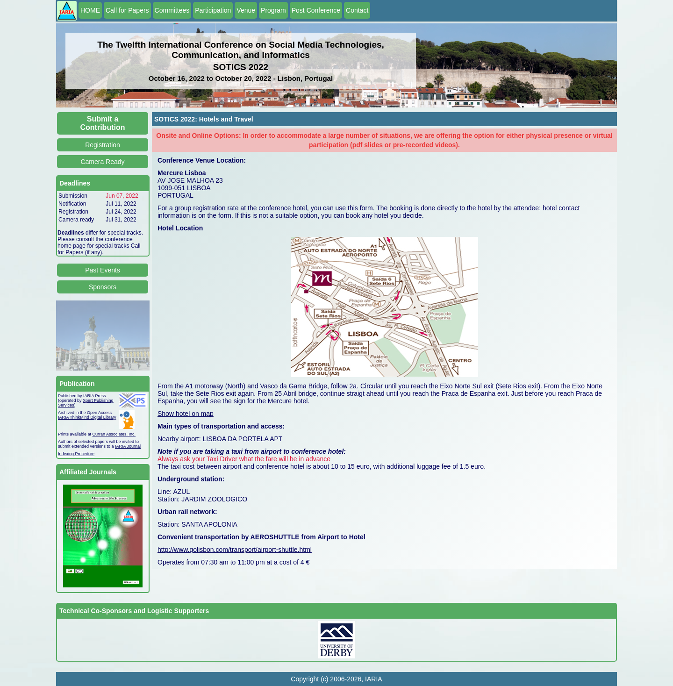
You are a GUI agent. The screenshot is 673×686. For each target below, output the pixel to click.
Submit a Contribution (102, 123)
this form (360, 208)
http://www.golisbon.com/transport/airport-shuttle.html (235, 549)
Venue (245, 10)
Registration (102, 145)
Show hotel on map (186, 413)
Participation (213, 10)
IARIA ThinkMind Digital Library (87, 417)
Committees (172, 10)
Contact (357, 10)
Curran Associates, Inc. (114, 434)
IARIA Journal (128, 446)
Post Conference (316, 10)
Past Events (102, 270)
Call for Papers (127, 10)
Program (273, 10)
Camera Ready (102, 161)
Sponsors (102, 287)
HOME (90, 10)
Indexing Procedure (76, 453)
